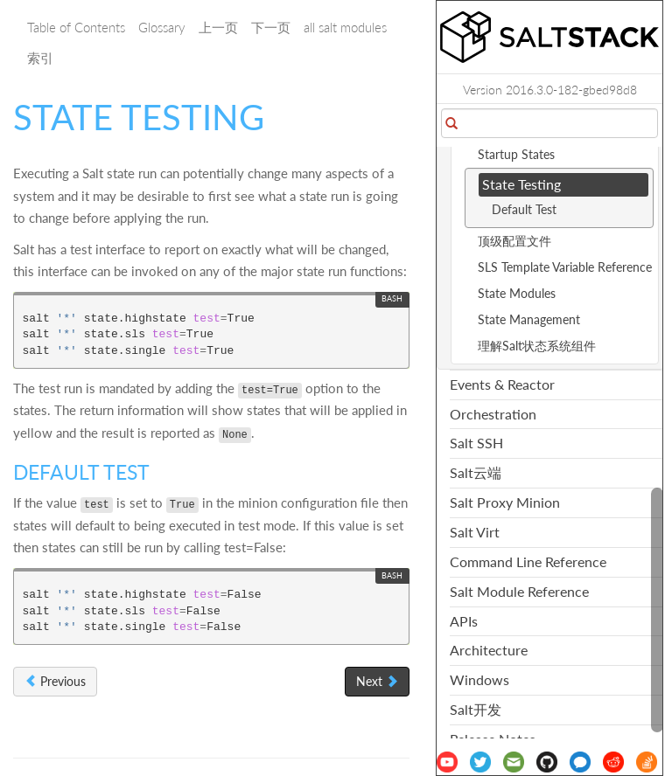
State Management (529, 319)
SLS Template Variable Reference (565, 267)
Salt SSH (476, 442)
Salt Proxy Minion (505, 502)
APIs (464, 621)
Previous (55, 681)
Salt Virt (475, 531)
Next (377, 681)
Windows (479, 679)
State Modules (517, 293)
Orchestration (493, 413)
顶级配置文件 (514, 240)
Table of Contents (76, 27)
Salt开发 (475, 709)
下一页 (270, 27)
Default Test (524, 209)
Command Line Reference (528, 561)
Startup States (516, 154)
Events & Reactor (502, 384)
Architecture (489, 649)
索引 (40, 58)
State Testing (521, 184)
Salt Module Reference (519, 591)
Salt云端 (475, 472)
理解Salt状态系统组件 (537, 345)
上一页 (218, 27)
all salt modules (345, 27)
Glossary (162, 27)
